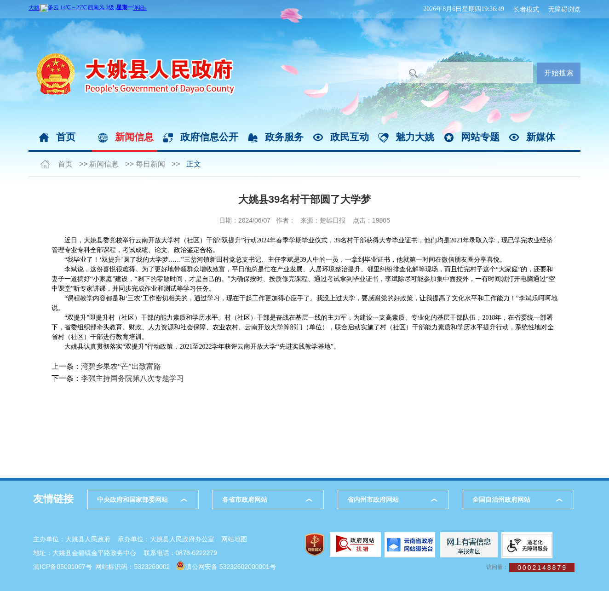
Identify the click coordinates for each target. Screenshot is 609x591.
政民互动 (349, 137)
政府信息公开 (209, 137)
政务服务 (284, 137)
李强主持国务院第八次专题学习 (132, 378)
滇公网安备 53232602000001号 (230, 566)
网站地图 (234, 539)
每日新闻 (150, 164)
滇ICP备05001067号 (62, 566)
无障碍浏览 (564, 9)
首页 (65, 137)
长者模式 (526, 9)
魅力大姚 (415, 137)
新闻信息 (134, 137)
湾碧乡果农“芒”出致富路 (121, 366)
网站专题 (480, 137)
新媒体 (540, 137)
